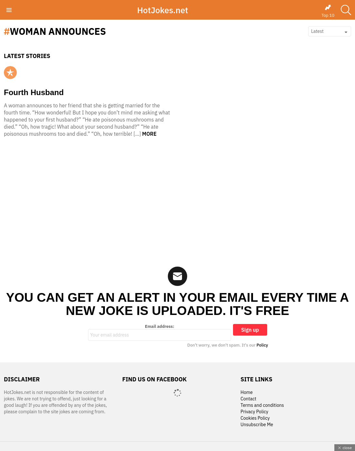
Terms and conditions (262, 405)
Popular (10, 72)
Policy (262, 345)
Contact (248, 399)
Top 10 (327, 11)
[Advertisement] (177, 204)
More (149, 134)
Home (246, 392)
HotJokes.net (162, 10)
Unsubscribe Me (256, 424)
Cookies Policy (254, 418)
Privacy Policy (254, 412)
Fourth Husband (34, 92)
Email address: (159, 332)
